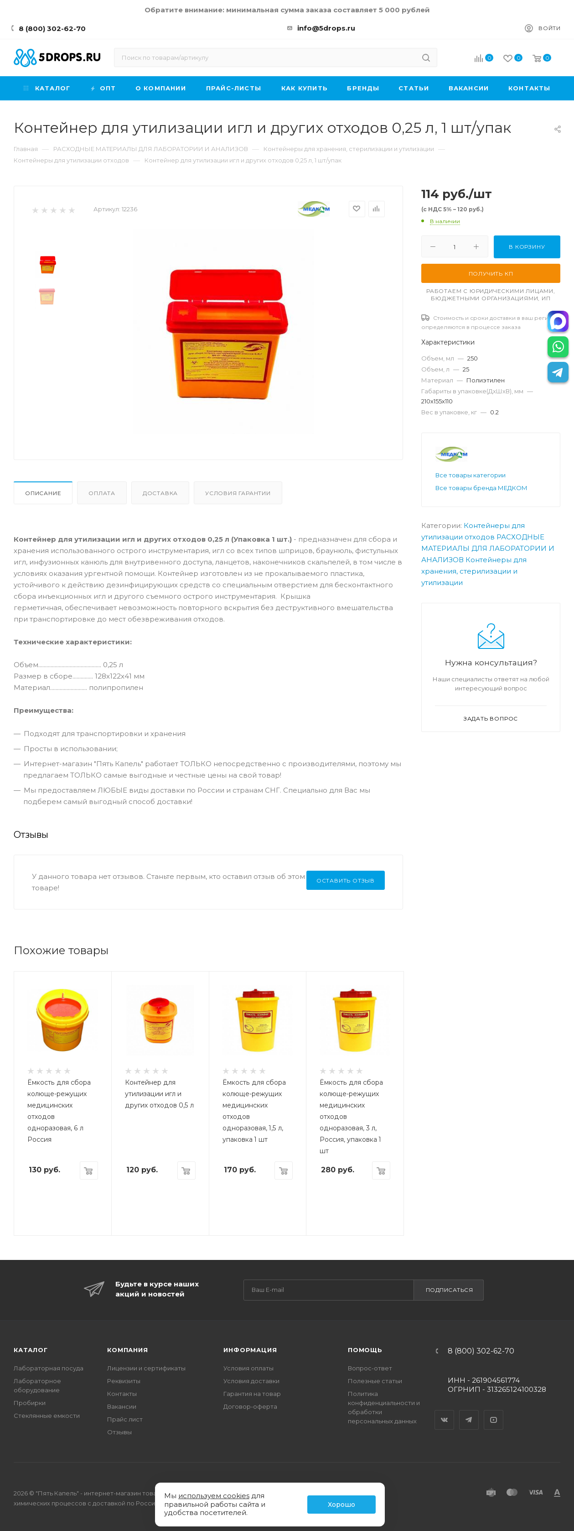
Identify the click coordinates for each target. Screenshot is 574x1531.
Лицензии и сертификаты (146, 1368)
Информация (250, 1349)
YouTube (493, 1412)
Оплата (101, 493)
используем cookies (213, 1495)
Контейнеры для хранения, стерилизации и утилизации (474, 571)
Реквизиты (123, 1381)
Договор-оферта (250, 1406)
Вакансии (121, 1406)
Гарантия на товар (252, 1393)
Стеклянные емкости (47, 1415)
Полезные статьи (375, 1381)
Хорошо (341, 1504)
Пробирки (30, 1402)
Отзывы (119, 1432)
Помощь (365, 1349)
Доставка (160, 493)
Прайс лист (125, 1419)
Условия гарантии (238, 493)
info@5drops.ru (326, 28)
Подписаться (449, 1289)
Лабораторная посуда (48, 1368)
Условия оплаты (248, 1368)
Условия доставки (251, 1381)
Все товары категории (470, 475)
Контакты (122, 1393)
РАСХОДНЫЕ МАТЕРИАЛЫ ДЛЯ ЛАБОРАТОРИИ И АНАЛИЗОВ (487, 548)
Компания (127, 1349)
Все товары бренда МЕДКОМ (481, 487)
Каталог (31, 1349)
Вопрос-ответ (370, 1368)
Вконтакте (444, 1412)
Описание (43, 493)
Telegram (469, 1412)
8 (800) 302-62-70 (52, 28)
